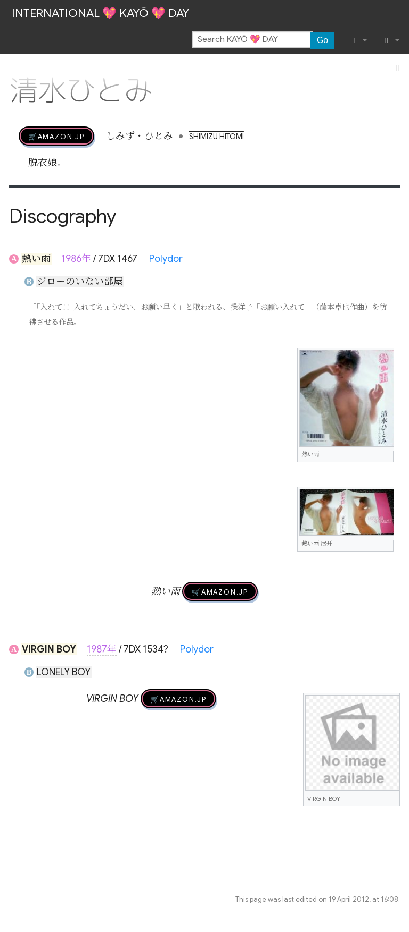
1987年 (102, 649)
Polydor (166, 259)
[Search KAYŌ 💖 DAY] (252, 39)
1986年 (76, 259)
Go (322, 40)
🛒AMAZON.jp (56, 136)
